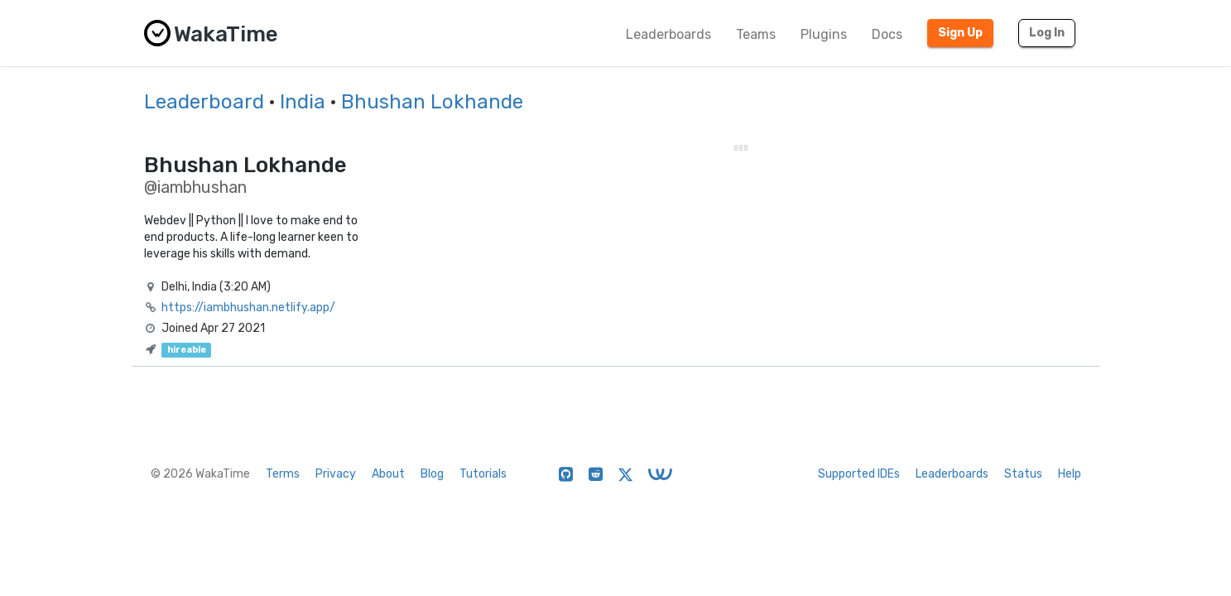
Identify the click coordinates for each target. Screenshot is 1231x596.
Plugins (824, 34)
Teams (756, 34)
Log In (1047, 33)
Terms (283, 474)
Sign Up (960, 33)
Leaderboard (204, 101)
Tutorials (483, 474)
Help (1069, 474)
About (388, 474)
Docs (887, 34)
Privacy (335, 474)
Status (1023, 474)
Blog (432, 474)
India (302, 101)
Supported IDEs (859, 474)
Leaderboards (668, 34)
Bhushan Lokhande (432, 101)
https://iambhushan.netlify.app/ (248, 307)
